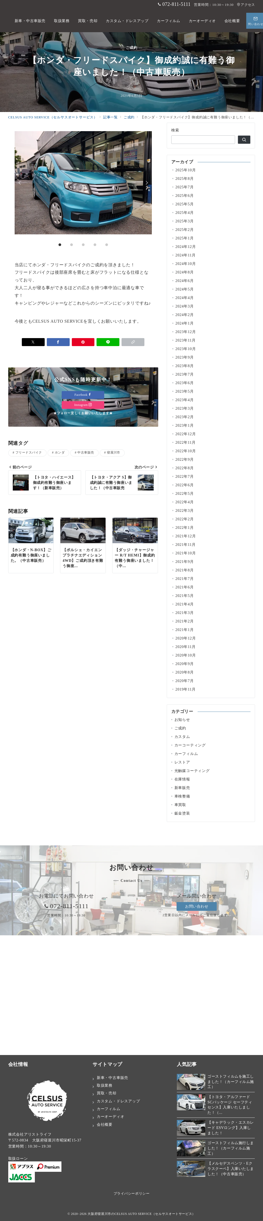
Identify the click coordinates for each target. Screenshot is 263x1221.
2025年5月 (185, 204)
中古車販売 (85, 487)
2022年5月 (185, 493)
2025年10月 (186, 170)
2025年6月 (185, 195)
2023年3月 (185, 408)
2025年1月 (185, 238)
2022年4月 (185, 502)
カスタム (182, 736)
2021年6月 (185, 587)
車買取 (180, 805)
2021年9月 (185, 561)
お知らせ (182, 719)
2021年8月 (185, 570)
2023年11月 (186, 340)
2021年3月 (185, 612)
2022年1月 (185, 527)
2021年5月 (185, 595)
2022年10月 (186, 451)
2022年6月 (185, 485)
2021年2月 (185, 621)
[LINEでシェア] (108, 376)
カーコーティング (190, 745)
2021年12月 (186, 536)
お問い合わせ (196, 906)
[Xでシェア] (33, 376)
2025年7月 (185, 187)
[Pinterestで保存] (83, 376)
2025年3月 (185, 221)
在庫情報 (182, 779)
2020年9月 (185, 664)
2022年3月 (185, 510)
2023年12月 (186, 332)
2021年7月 (185, 578)
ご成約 (180, 728)
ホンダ (60, 487)
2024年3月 (185, 306)
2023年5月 (185, 391)
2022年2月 (185, 519)
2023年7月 (185, 374)
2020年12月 (186, 638)
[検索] (244, 139)
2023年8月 (185, 366)
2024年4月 (185, 298)
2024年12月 (186, 246)
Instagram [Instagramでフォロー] (83, 439)
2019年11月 (186, 689)
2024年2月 (185, 315)
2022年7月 (185, 476)
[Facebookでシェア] (58, 376)
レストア (182, 762)
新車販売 (182, 788)
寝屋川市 (113, 487)
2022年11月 (186, 442)
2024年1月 (185, 323)
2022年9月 (185, 459)
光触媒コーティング (192, 771)
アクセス (246, 5)
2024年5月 (185, 289)
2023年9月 (185, 357)
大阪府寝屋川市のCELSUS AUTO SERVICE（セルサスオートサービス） (141, 1214)
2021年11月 (186, 544)
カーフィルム (186, 753)
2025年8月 (185, 178)
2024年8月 (185, 272)
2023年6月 (185, 383)
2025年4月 (185, 212)
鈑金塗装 (182, 813)
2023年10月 (186, 349)
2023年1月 (185, 425)
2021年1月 (185, 630)
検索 (175, 130)
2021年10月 (186, 553)
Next (146, 200)
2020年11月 (186, 647)
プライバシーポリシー (131, 1193)
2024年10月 (186, 263)
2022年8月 (185, 468)
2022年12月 (186, 434)
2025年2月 (185, 229)
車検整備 (182, 796)
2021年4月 (185, 604)
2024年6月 (185, 281)
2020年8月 (185, 672)
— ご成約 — (132, 47)
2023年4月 (185, 400)
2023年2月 (185, 417)
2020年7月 (185, 681)
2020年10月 (186, 655)
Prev (20, 200)
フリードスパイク (28, 487)
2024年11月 (186, 255)
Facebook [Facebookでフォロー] (83, 429)
